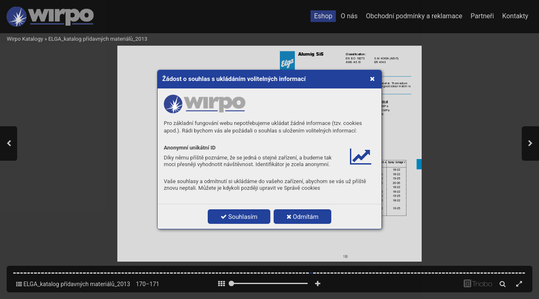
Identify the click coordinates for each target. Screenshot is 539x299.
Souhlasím (239, 217)
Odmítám (302, 217)
